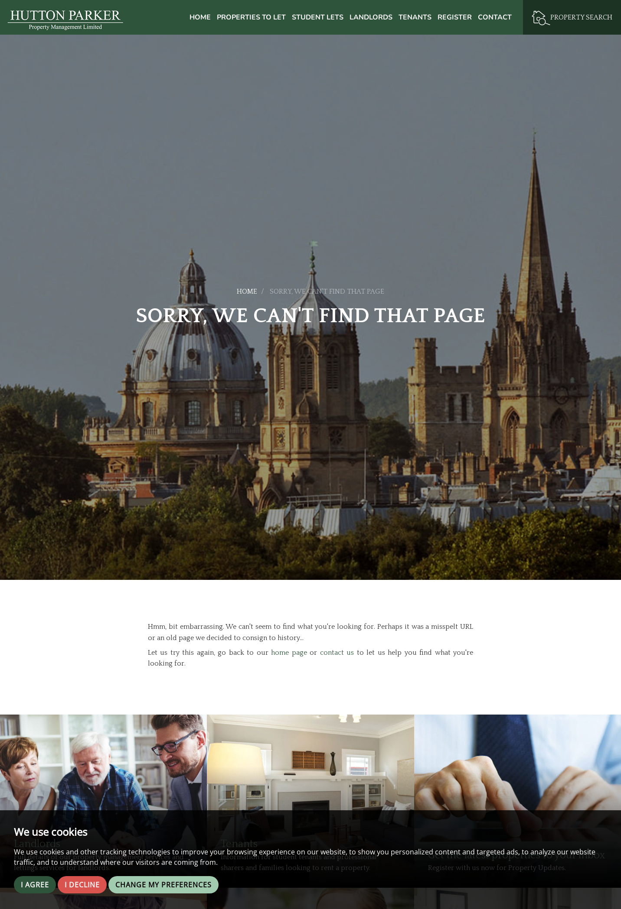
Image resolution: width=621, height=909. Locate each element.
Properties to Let (251, 17)
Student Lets (317, 17)
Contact (495, 17)
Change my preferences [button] (163, 885)
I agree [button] (35, 885)
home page (289, 653)
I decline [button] (82, 885)
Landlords (371, 17)
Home (200, 17)
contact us (337, 653)
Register (455, 17)
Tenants (415, 17)
